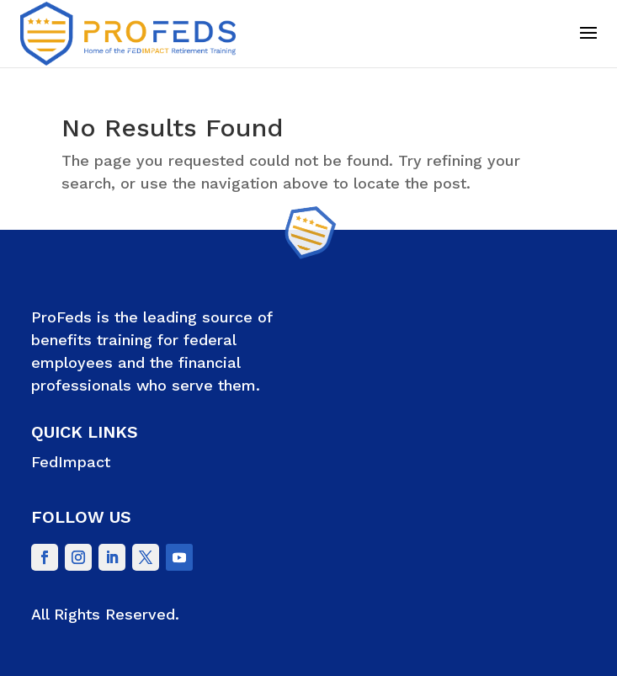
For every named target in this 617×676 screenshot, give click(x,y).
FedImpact (70, 462)
